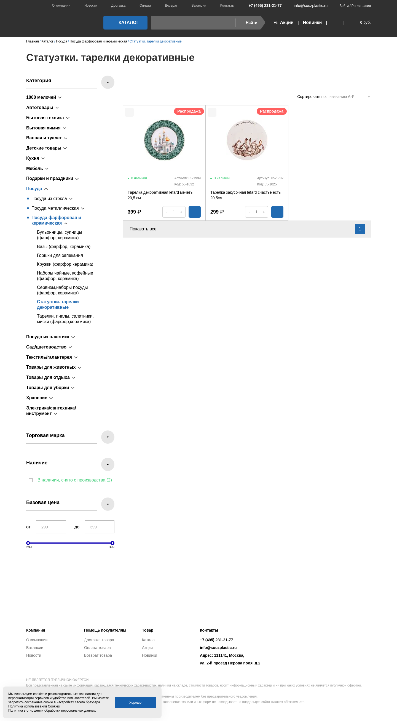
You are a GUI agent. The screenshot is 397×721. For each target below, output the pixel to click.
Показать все (146, 229)
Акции (147, 647)
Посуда (34, 188)
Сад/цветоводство (46, 347)
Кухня (32, 158)
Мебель (34, 168)
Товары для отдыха (48, 377)
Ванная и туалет (44, 137)
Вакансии (199, 5)
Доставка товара (99, 640)
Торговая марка (45, 435)
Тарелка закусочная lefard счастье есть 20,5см (245, 195)
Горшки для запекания (60, 255)
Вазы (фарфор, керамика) (63, 246)
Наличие (36, 462)
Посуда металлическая (55, 208)
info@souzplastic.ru (307, 5)
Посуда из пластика (47, 336)
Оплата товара (97, 647)
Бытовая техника (45, 117)
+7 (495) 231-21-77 (262, 5)
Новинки (312, 22)
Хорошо (135, 702)
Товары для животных (51, 367)
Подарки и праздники (49, 178)
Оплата (145, 5)
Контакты (227, 5)
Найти (248, 22)
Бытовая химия (43, 128)
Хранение (36, 397)
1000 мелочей (41, 97)
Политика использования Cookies (34, 706)
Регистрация (361, 6)
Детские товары (43, 148)
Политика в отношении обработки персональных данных (52, 710)
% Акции (283, 22)
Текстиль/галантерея (49, 357)
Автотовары (39, 107)
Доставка (118, 5)
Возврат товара (98, 655)
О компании (61, 5)
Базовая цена (43, 502)
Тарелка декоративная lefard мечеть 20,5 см (160, 195)
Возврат (171, 5)
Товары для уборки (47, 387)
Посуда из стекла (49, 198)
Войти (344, 6)
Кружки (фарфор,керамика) (65, 264)
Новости (90, 5)
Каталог (124, 22)
